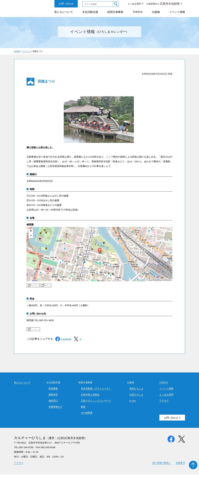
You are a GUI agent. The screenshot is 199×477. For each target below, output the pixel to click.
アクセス (164, 403)
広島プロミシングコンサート (96, 403)
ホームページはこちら (46, 331)
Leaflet (141, 280)
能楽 (83, 409)
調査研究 (53, 397)
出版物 (156, 12)
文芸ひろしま (136, 397)
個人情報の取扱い (161, 465)
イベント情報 (177, 12)
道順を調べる (80, 286)
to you (132, 403)
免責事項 (180, 465)
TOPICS (138, 12)
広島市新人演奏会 (90, 397)
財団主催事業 (115, 12)
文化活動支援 (90, 12)
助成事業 (53, 391)
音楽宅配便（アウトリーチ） (96, 391)
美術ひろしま (136, 391)
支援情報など (55, 409)
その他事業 (87, 415)
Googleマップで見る (46, 286)
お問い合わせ (66, 3)
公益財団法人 (163, 3)
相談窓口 (53, 403)
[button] (100, 251)
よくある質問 (134, 3)
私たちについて (63, 12)
